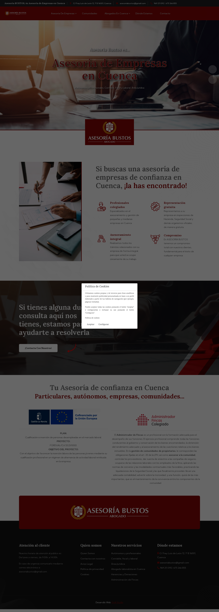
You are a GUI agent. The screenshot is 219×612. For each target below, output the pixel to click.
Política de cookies (92, 318)
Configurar (103, 324)
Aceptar (90, 324)
